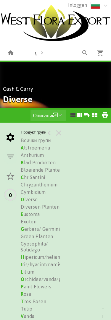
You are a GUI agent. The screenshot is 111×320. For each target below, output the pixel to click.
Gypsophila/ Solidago (34, 247)
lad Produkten (38, 162)
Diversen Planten (40, 207)
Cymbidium (33, 192)
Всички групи (36, 140)
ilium (27, 272)
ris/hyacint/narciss (42, 264)
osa (26, 294)
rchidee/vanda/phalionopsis (54, 279)
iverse (29, 199)
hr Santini (33, 177)
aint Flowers (36, 287)
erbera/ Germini (40, 229)
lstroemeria (35, 148)
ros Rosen (33, 301)
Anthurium (32, 155)
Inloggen (77, 5)
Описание (44, 115)
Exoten (28, 222)
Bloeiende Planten (42, 170)
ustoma (30, 214)
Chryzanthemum (39, 185)
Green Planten (37, 236)
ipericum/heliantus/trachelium (57, 257)
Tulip (27, 309)
